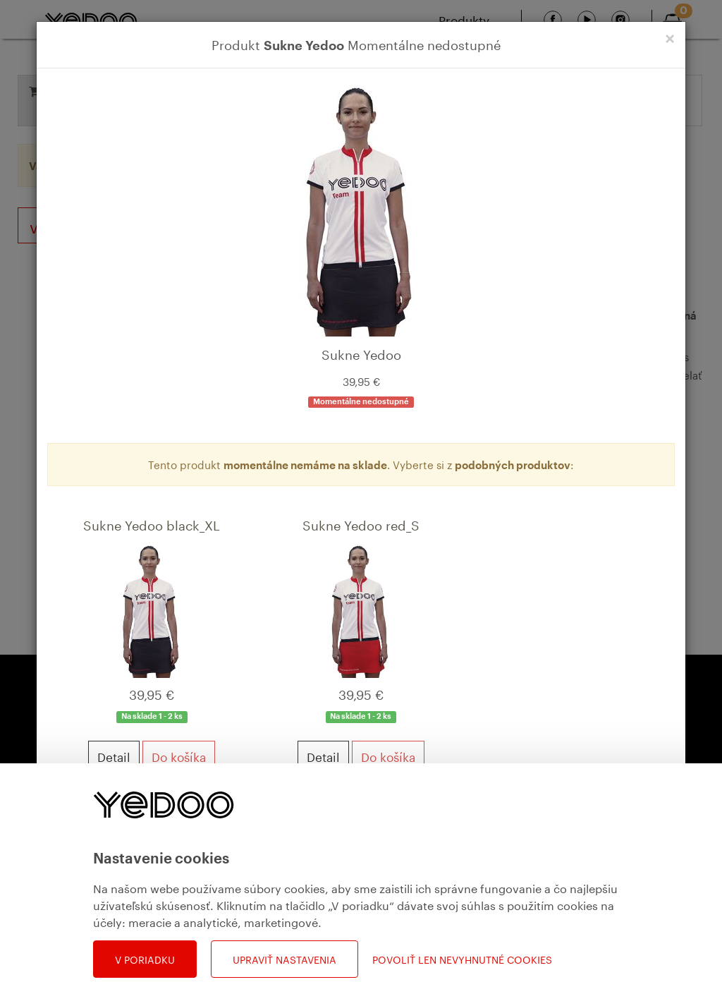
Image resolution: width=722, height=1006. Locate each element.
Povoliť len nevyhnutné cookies (462, 959)
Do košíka (179, 755)
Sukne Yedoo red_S (361, 523)
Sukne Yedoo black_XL (151, 523)
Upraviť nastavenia (284, 958)
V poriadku (145, 958)
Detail (113, 755)
